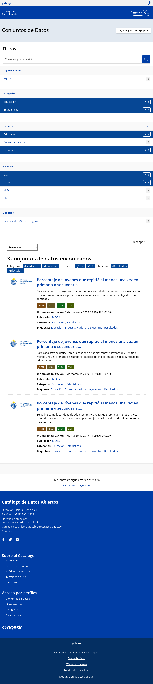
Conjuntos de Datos (18, 598)
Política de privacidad (76, 670)
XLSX (77, 190)
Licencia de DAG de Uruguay (77, 221)
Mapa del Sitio (76, 658)
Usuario (146, 59)
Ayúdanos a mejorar (18, 571)
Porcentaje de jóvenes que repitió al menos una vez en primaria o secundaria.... (87, 405)
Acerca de (12, 560)
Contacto (7, 531)
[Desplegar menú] (138, 13)
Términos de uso (16, 577)
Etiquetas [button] (76, 126)
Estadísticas (73, 322)
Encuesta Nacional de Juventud (83, 327)
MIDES (77, 79)
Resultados (111, 327)
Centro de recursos (17, 566)
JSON (41, 305)
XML (77, 198)
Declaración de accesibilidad (76, 676)
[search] (76, 59)
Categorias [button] (76, 93)
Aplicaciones (13, 615)
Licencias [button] (76, 212)
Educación (58, 322)
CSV (51, 305)
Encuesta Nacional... (77, 142)
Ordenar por (137, 242)
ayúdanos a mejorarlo (76, 485)
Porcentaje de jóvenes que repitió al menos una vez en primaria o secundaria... (87, 282)
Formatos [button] (76, 166)
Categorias (12, 609)
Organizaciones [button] (76, 70)
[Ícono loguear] (149, 3)
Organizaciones (15, 604)
